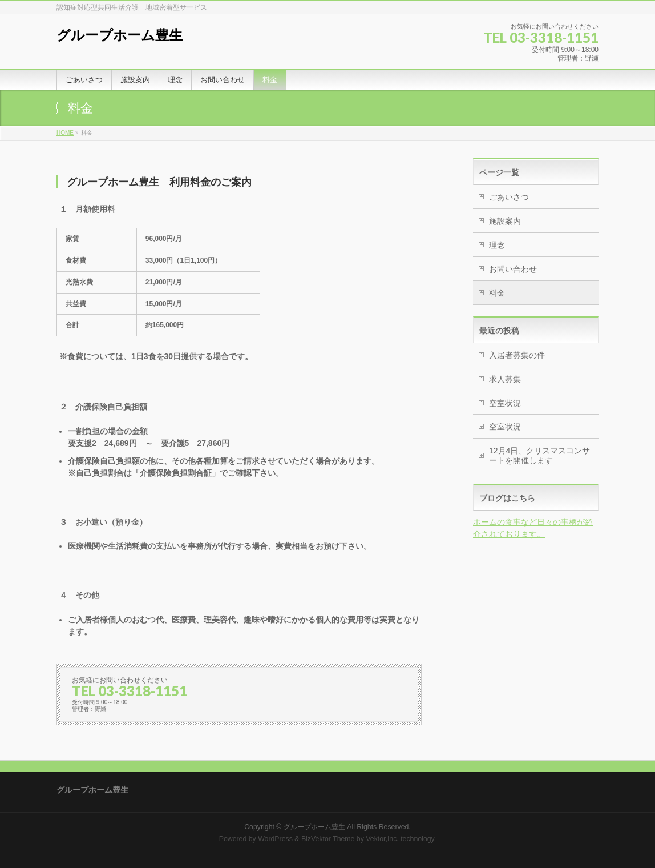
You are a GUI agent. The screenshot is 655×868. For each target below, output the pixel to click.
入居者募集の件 (517, 355)
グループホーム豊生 (119, 35)
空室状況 (505, 403)
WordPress (275, 839)
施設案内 (505, 221)
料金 (497, 293)
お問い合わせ (513, 269)
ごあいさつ (509, 197)
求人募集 (505, 379)
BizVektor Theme (328, 839)
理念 (497, 245)
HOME (65, 133)
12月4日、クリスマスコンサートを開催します (539, 455)
